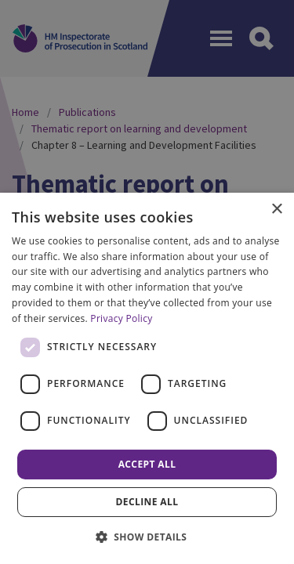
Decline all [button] (147, 501)
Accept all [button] (147, 464)
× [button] (276, 209)
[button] (147, 536)
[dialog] (147, 378)
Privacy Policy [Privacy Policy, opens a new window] (121, 318)
